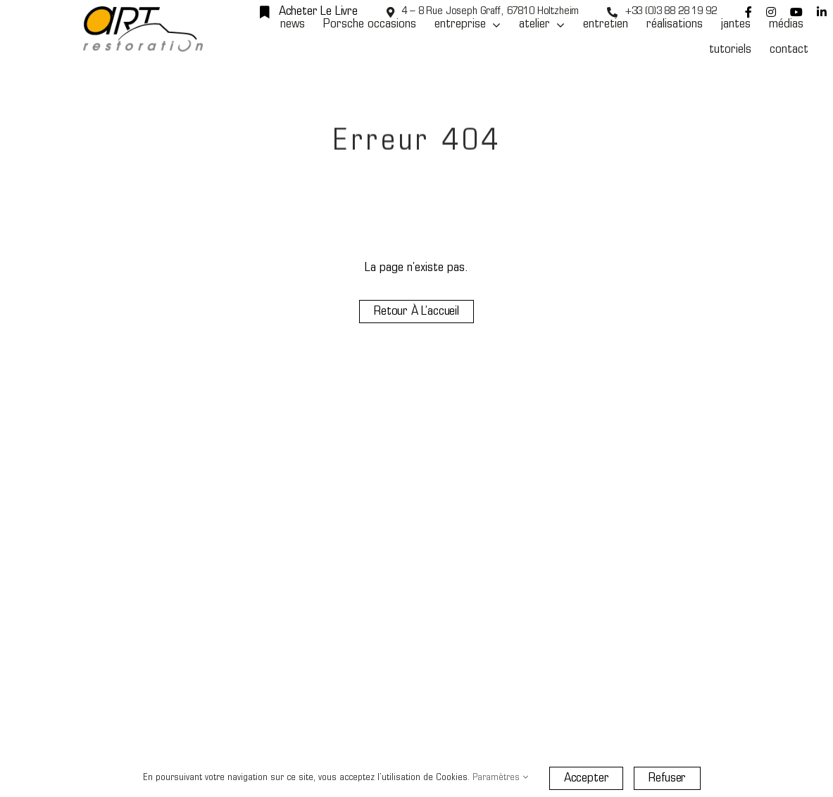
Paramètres (500, 777)
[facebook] (748, 12)
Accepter (586, 778)
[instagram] (771, 12)
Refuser (667, 778)
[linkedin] (822, 12)
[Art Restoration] (143, 12)
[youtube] (796, 12)
